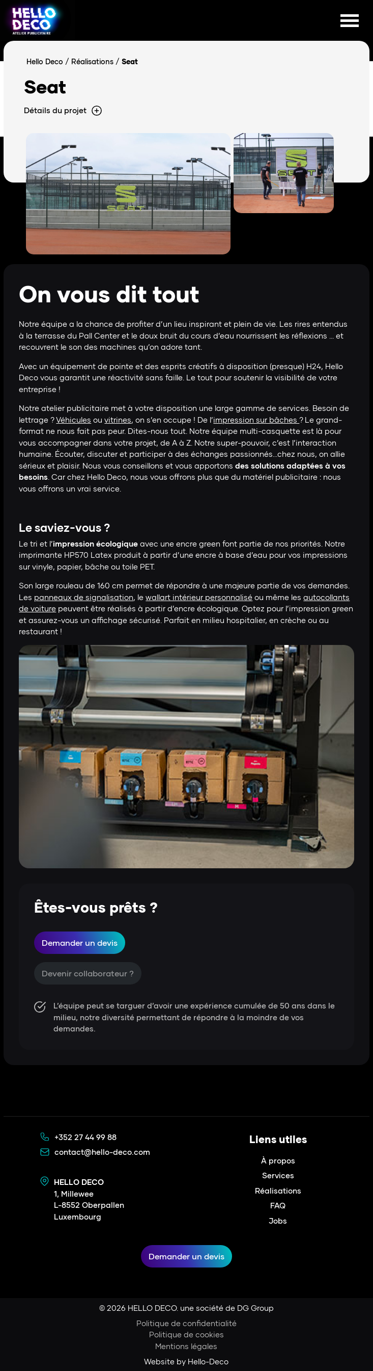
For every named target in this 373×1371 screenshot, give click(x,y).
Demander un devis (80, 942)
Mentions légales (186, 1346)
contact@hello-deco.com (102, 1151)
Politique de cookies (186, 1334)
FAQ (277, 1205)
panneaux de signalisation (83, 597)
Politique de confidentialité (186, 1323)
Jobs (278, 1220)
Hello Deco (44, 61)
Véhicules (73, 419)
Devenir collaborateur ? (88, 973)
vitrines (117, 419)
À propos (278, 1160)
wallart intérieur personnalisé (199, 597)
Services (278, 1175)
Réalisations (92, 61)
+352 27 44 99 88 (85, 1137)
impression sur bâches (256, 419)
